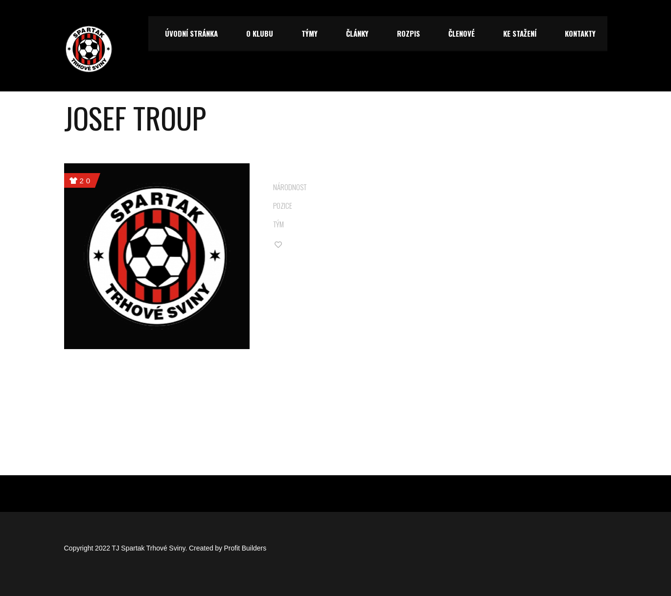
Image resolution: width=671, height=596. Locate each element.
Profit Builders (245, 548)
